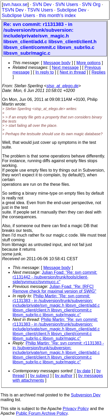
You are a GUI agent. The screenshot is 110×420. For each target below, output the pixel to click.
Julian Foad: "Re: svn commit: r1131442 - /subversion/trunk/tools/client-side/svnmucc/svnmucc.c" (55, 277)
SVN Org (91, 4)
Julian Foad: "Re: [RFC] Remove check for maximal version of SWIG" (54, 288)
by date (83, 371)
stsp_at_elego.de (62, 86)
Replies (99, 72)
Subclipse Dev (71, 10)
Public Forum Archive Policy (42, 413)
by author (64, 375)
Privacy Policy (76, 408)
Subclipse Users (18, 15)
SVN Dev (41, 4)
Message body (56, 63)
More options (88, 63)
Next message (65, 67)
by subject (39, 375)
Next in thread (73, 72)
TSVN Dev (13, 10)
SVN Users (66, 4)
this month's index (57, 15)
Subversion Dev (86, 395)
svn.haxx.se (15, 4)
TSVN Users (40, 10)
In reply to (44, 72)
